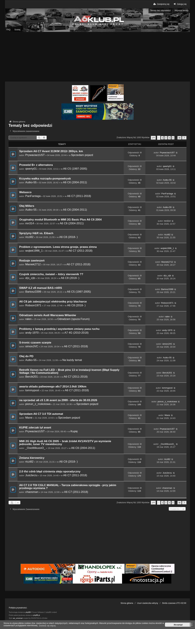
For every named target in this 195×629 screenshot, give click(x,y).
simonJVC (31, 346)
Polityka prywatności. (18, 608)
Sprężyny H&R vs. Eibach (36, 233)
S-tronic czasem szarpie (35, 342)
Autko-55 (31, 182)
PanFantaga (33, 195)
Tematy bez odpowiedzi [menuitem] (160, 10)
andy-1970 (32, 332)
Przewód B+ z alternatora (36, 164)
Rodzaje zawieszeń (32, 260)
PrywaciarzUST (35, 154)
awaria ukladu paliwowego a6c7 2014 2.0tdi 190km (52, 386)
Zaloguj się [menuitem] (179, 4)
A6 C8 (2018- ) (68, 236)
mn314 (29, 223)
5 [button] (172, 138)
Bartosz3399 (33, 291)
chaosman (31, 491)
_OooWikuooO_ (35, 447)
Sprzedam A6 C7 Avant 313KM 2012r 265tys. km (51, 151)
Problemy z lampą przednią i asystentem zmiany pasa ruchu (59, 328)
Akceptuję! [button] (178, 625)
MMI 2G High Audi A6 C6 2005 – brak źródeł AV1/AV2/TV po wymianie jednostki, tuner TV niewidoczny (65, 443)
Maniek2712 (33, 264)
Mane (28, 417)
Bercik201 (31, 376)
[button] (153, 138)
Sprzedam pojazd (82, 154)
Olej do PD (26, 356)
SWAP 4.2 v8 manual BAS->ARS (40, 287)
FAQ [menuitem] (9, 29)
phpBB (28, 612)
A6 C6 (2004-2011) (75, 182)
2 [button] (162, 138)
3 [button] (165, 138)
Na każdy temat (72, 359)
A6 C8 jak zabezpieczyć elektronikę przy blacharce (53, 301)
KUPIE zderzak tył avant (35, 427)
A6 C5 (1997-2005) (75, 168)
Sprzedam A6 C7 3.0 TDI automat (41, 413)
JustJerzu (31, 475)
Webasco (25, 192)
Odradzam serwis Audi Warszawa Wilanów (47, 315)
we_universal (18, 618)
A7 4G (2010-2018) (76, 332)
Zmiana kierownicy (32, 457)
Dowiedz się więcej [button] (47, 626)
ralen (28, 318)
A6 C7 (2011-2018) (79, 195)
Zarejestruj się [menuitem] (161, 4)
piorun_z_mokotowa (38, 403)
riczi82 (29, 236)
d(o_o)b (30, 277)
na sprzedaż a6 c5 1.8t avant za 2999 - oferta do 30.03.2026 (58, 400)
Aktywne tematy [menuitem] (182, 10)
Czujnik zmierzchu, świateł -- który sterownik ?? (51, 274)
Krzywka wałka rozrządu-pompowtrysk (45, 178)
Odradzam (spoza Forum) (73, 318)
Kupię (74, 431)
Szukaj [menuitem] (17, 29)
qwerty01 (31, 168)
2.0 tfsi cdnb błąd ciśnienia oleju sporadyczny (49, 471)
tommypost (32, 390)
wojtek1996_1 (34, 250)
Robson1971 (33, 305)
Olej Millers (26, 205)
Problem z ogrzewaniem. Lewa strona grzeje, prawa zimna (58, 246)
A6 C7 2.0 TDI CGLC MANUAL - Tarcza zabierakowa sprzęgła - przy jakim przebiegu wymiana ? (67, 487)
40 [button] (179, 138)
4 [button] (169, 138)
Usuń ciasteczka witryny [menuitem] (147, 603)
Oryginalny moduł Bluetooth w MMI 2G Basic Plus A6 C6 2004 (60, 219)
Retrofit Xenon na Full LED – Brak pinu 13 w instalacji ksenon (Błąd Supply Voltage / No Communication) (69, 371)
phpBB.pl (36, 615)
